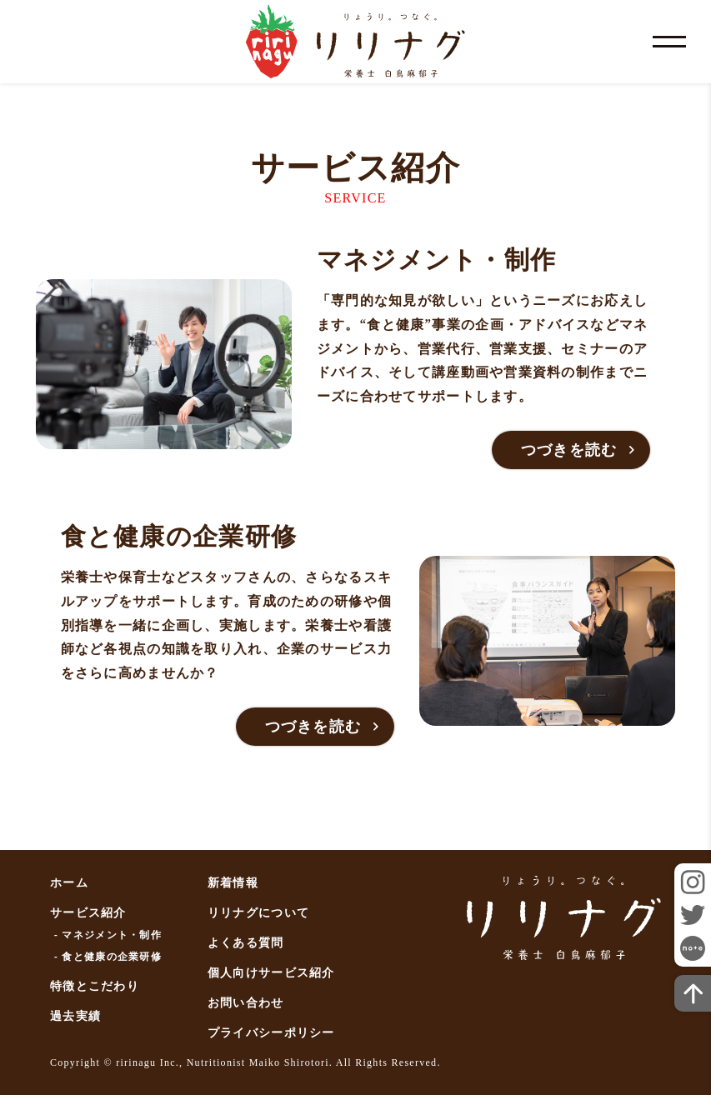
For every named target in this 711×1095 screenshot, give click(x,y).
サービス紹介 (88, 912)
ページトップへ (692, 993)
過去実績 (75, 1015)
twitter (692, 915)
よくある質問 (246, 942)
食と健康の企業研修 (112, 956)
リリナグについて (258, 912)
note (692, 948)
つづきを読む (569, 449)
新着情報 (233, 882)
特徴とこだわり (94, 985)
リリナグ (564, 918)
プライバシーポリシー (271, 1032)
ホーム (69, 882)
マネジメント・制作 (112, 935)
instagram (692, 881)
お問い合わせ (246, 1002)
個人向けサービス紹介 (271, 972)
